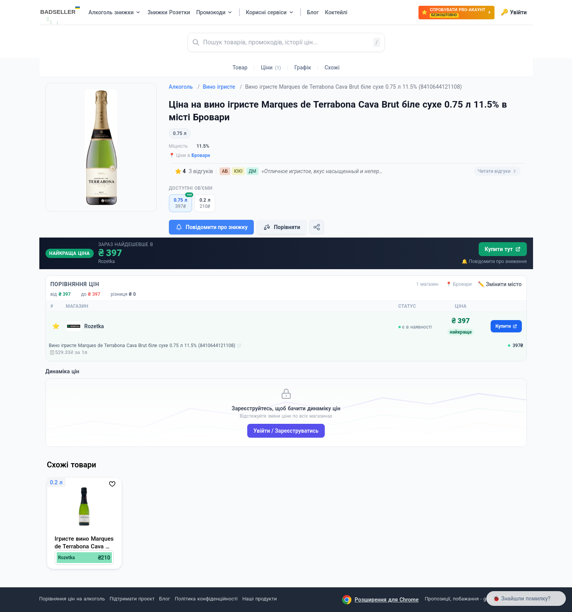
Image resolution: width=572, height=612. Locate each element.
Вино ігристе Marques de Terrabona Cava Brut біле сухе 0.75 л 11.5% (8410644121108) (142, 345)
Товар (240, 67)
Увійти (513, 12)
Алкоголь (184, 87)
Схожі (331, 67)
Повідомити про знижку (211, 227)
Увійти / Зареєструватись (286, 431)
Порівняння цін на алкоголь (72, 599)
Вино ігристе (222, 87)
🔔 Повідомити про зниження (494, 261)
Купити (506, 326)
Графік (302, 67)
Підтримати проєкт (132, 599)
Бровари (201, 155)
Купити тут (503, 249)
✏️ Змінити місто (500, 284)
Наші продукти (259, 599)
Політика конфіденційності (206, 599)
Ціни (271, 67)
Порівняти (281, 227)
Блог (164, 599)
